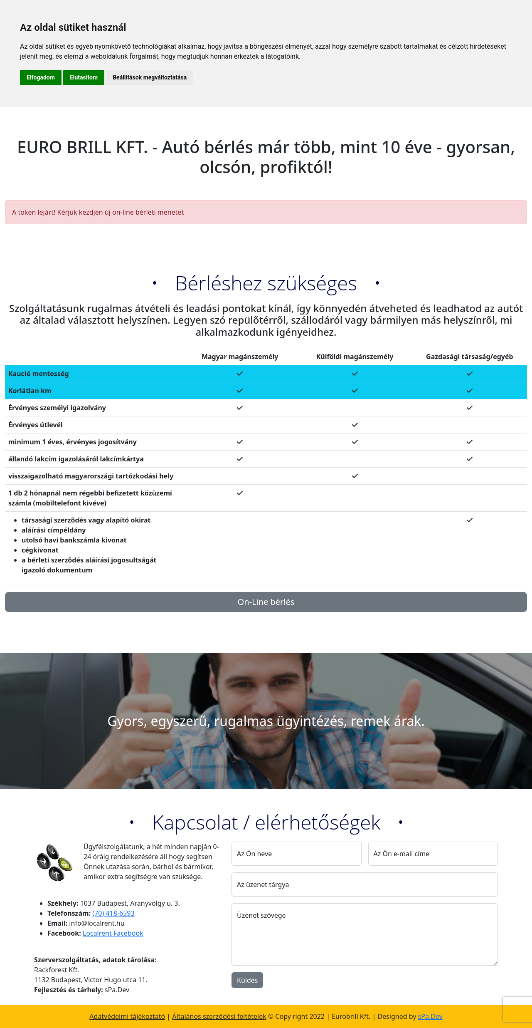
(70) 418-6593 (113, 913)
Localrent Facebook (113, 933)
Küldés (247, 980)
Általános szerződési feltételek (219, 1016)
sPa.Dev (430, 1016)
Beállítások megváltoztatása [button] (150, 77)
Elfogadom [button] (41, 77)
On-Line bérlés (266, 601)
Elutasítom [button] (84, 77)
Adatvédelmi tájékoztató (127, 1016)
